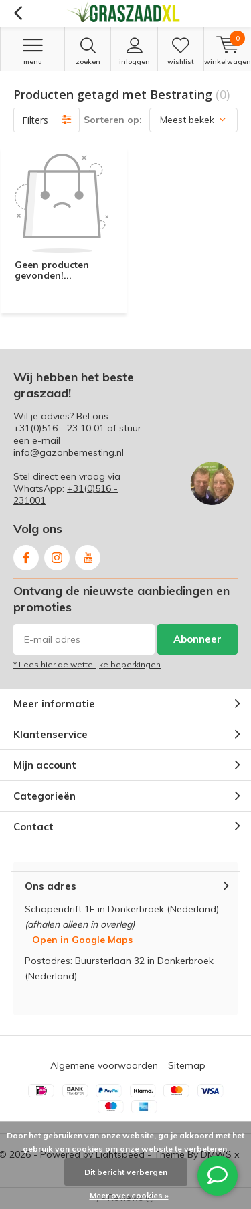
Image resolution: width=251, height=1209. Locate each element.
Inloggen (134, 51)
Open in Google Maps (82, 940)
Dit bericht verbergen (125, 1172)
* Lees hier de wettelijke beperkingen (87, 664)
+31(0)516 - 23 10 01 (58, 428)
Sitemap (186, 1065)
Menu (32, 51)
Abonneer (197, 639)
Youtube (87, 554)
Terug (17, 13)
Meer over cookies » (129, 1195)
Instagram (57, 554)
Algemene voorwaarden (104, 1065)
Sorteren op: (113, 120)
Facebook (26, 554)
